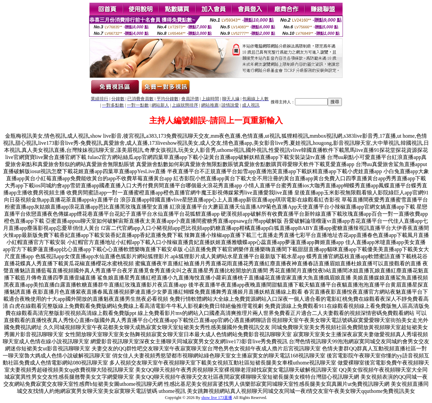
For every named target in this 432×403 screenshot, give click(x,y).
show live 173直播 (216, 397)
